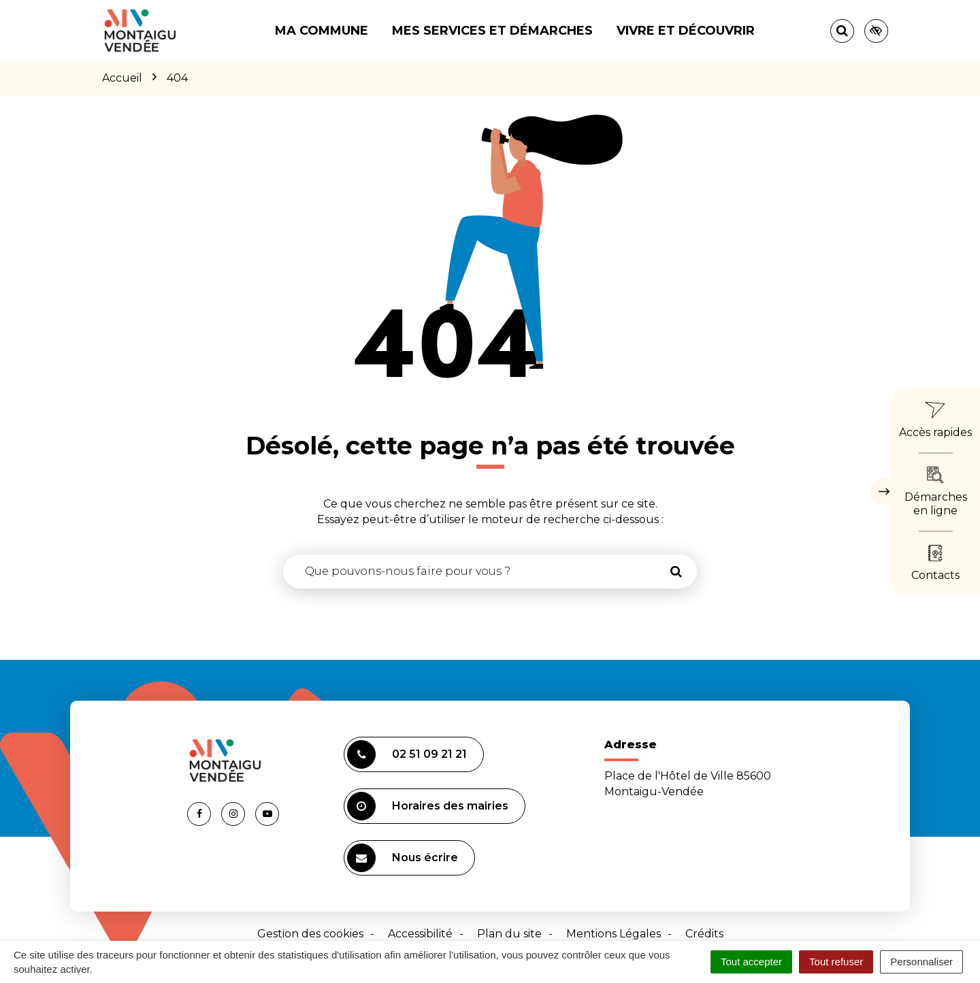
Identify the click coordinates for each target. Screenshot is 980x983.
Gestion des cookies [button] (310, 933)
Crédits (704, 933)
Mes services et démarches (492, 30)
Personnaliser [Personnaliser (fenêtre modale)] (921, 961)
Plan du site (509, 933)
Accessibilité (420, 933)
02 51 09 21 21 (407, 754)
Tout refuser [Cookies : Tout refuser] (836, 961)
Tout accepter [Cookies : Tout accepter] (751, 961)
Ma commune (321, 30)
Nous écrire (402, 858)
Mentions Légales (613, 933)
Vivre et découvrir (686, 30)
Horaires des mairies (427, 806)
